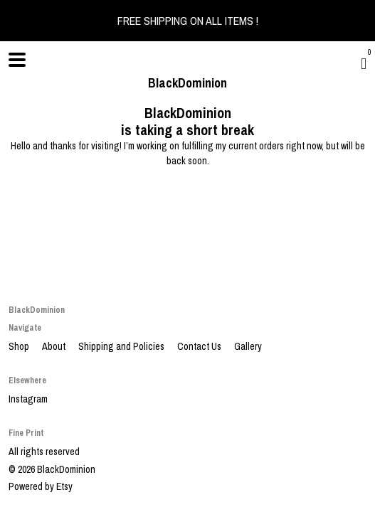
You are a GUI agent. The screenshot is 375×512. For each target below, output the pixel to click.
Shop (20, 346)
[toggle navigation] (17, 60)
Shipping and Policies (122, 346)
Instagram (28, 399)
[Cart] (363, 63)
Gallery (248, 346)
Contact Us (200, 346)
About (55, 346)
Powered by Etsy (41, 486)
